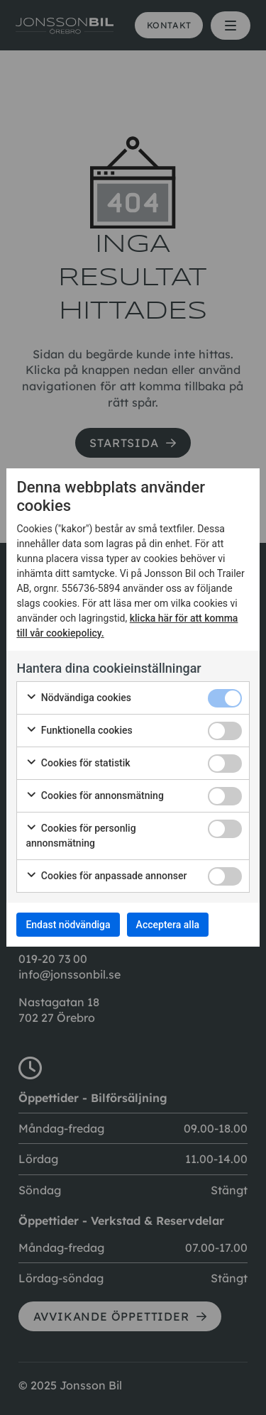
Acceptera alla (167, 924)
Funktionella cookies (79, 731)
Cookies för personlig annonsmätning (80, 835)
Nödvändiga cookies (78, 698)
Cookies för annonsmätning (94, 796)
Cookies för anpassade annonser (106, 876)
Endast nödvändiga (68, 924)
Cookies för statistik (78, 763)
